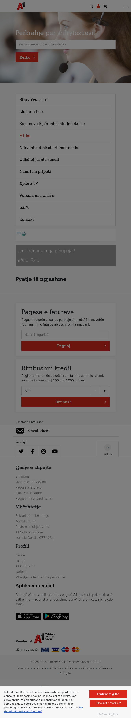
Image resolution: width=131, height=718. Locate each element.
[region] (65, 702)
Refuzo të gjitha (108, 714)
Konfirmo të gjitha (108, 694)
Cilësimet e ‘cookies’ (108, 703)
